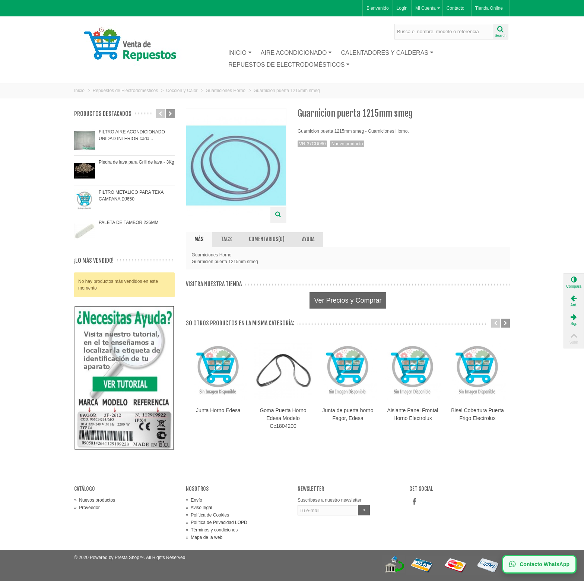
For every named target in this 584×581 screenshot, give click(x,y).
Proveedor (87, 507)
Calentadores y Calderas (387, 53)
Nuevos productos (94, 500)
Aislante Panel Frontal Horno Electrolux (412, 414)
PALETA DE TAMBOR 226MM (129, 222)
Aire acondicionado (296, 53)
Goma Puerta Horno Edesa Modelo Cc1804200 (283, 418)
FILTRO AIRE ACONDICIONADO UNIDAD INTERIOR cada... (132, 135)
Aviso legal (199, 507)
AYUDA (308, 239)
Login (402, 8)
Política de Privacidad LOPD (216, 522)
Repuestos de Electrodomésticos (289, 64)
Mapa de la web (204, 537)
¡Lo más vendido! (94, 260)
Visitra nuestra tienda (214, 284)
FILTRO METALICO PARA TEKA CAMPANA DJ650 (131, 196)
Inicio (240, 53)
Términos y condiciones (212, 530)
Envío (194, 500)
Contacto (455, 8)
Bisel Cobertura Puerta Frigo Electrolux (477, 414)
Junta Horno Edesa (218, 410)
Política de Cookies (207, 515)
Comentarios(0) (267, 239)
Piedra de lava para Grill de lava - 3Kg (136, 162)
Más (198, 239)
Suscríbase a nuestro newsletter (329, 500)
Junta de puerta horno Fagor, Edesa (348, 414)
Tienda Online (489, 8)
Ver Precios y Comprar (347, 300)
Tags (226, 239)
